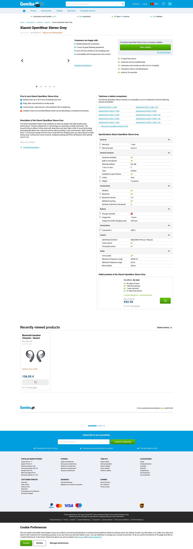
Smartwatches (145, 473)
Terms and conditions (121, 520)
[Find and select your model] (95, 3)
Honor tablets (105, 468)
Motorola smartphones (68, 468)
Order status (25, 484)
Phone (33, 11)
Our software (104, 484)
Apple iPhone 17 (26, 462)
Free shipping (135, 306)
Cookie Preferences (83, 520)
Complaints (96, 520)
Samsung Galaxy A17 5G (29, 475)
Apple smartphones (67, 462)
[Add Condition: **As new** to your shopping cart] (165, 301)
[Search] (123, 4)
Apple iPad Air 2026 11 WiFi (109, 122)
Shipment (24, 489)
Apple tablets (104, 462)
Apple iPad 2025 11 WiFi (108, 107)
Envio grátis (33, 387)
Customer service (87, 11)
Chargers (143, 466)
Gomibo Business (66, 482)
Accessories (46, 11)
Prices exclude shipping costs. (119, 514)
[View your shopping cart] (170, 4)
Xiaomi (47, 22)
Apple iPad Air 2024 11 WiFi (109, 111)
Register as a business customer (71, 484)
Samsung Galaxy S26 (28, 466)
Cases (142, 462)
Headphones (144, 470)
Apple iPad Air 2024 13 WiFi (146, 111)
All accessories (145, 475)
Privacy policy (105, 487)
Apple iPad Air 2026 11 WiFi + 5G (148, 122)
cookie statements (95, 537)
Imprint (72, 520)
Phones (64, 459)
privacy (81, 537)
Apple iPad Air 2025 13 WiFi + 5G (148, 119)
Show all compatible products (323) (113, 126)
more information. (118, 516)
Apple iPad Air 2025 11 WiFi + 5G (148, 115)
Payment (24, 482)
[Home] (24, 11)
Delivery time (25, 487)
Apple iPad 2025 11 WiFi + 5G (147, 107)
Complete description (29, 147)
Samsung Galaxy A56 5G (29, 468)
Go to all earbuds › (164, 52)
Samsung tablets (106, 464)
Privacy (65, 520)
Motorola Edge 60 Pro (28, 473)
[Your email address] (84, 441)
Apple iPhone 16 (26, 464)
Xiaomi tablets (105, 466)
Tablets (59, 11)
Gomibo (103, 480)
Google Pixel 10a (26, 470)
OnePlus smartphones (68, 466)
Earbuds (40, 22)
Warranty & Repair (27, 493)
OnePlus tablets (105, 470)
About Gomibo (105, 482)
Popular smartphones (31, 459)
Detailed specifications (83, 65)
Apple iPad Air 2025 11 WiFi (109, 115)
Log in (145, 4)
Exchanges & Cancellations (30, 491)
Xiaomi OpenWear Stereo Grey (62, 22)
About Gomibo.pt (55, 520)
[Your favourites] (163, 4)
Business (71, 11)
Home (22, 22)
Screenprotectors (145, 464)
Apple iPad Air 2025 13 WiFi (109, 119)
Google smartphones (68, 470)
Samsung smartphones (68, 464)
